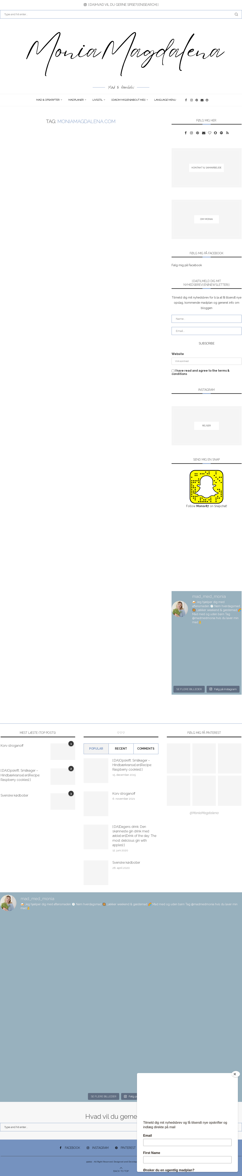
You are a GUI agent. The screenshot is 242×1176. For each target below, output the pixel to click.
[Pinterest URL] (178, 758)
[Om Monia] (207, 219)
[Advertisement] (207, 550)
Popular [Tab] (96, 748)
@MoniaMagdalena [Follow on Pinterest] (204, 813)
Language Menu (165, 99)
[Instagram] (191, 100)
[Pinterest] (197, 100)
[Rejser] (207, 425)
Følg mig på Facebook (187, 265)
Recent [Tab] (121, 748)
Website (178, 354)
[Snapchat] (207, 100)
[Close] (236, 1074)
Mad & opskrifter (48, 99)
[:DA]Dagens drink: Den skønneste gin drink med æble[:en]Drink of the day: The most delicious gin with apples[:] (134, 836)
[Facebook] (186, 100)
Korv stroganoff (12, 746)
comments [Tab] (145, 748)
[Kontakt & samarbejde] (207, 167)
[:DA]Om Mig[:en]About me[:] (128, 99)
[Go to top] (121, 1170)
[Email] (202, 100)
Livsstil (97, 99)
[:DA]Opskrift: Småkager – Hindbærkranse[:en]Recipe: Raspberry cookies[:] (20, 775)
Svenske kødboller (14, 795)
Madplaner (76, 99)
